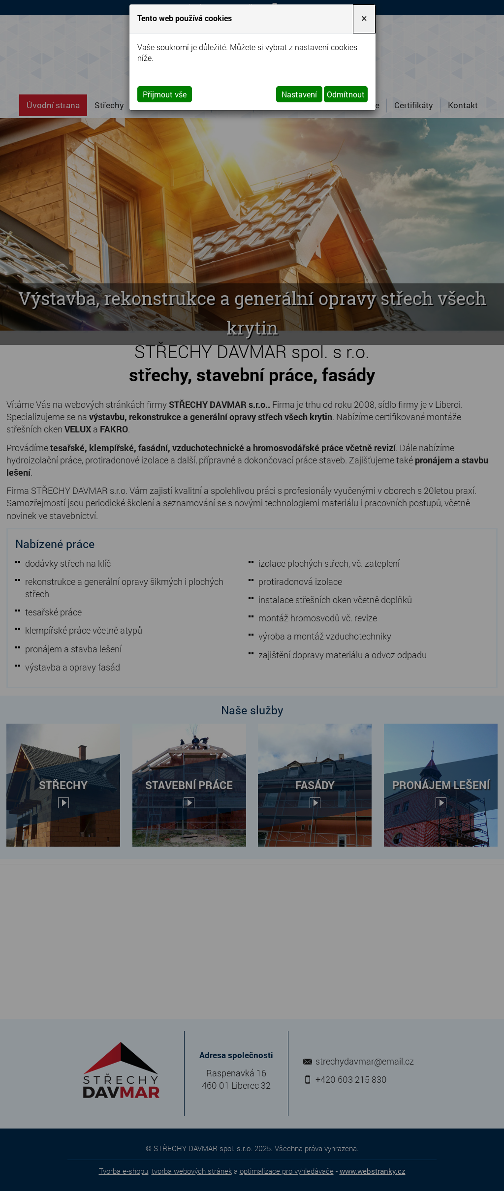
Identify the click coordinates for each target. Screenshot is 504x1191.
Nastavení (299, 94)
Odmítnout (346, 94)
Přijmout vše (165, 94)
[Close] (364, 18)
